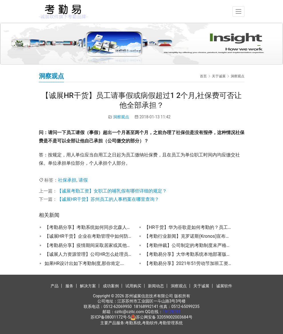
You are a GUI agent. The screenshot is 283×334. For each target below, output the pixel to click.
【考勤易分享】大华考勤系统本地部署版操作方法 (188, 254)
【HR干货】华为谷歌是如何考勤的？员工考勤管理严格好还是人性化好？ (188, 227)
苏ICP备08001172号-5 (110, 317)
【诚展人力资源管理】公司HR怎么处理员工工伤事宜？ (88, 254)
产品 (55, 286)
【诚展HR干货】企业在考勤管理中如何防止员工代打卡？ (88, 236)
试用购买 (133, 286)
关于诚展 (201, 286)
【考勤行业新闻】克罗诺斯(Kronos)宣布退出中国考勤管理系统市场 (188, 236)
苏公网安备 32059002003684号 (164, 317)
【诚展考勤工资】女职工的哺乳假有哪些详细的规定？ (112, 191)
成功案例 (111, 286)
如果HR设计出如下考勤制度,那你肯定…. (84, 263)
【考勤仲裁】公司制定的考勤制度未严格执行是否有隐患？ (188, 245)
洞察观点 (121, 117)
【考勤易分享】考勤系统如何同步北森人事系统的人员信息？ (88, 227)
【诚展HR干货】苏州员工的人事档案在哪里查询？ (108, 199)
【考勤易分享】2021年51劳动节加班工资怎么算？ (188, 263)
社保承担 (67, 180)
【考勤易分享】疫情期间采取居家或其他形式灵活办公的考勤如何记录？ (88, 245)
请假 (83, 180)
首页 (203, 76)
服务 (69, 286)
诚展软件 (224, 286)
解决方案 (88, 286)
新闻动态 (156, 286)
